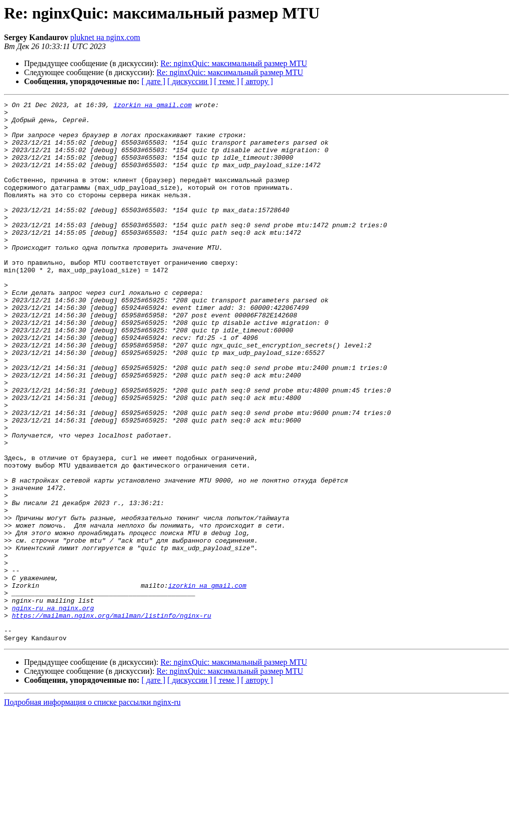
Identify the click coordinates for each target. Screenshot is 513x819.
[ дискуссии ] (189, 81)
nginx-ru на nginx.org (53, 709)
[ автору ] (257, 81)
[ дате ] (153, 81)
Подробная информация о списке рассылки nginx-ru (92, 810)
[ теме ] (226, 81)
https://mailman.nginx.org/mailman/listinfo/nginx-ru (111, 718)
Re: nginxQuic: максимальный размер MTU (233, 63)
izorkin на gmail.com (152, 106)
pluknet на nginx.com (105, 37)
